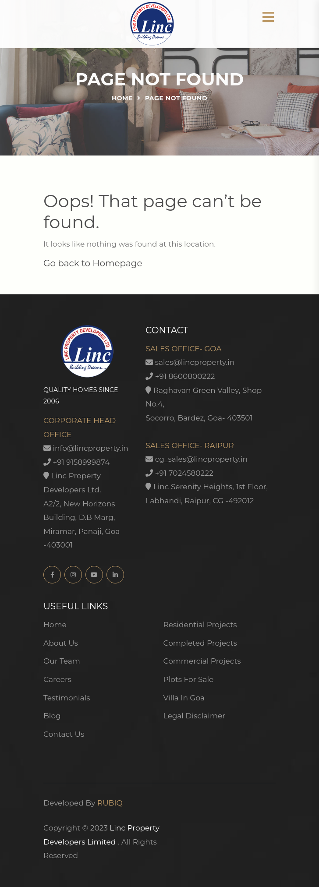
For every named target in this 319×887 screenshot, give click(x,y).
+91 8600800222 (180, 376)
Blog (52, 715)
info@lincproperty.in (85, 448)
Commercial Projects (202, 661)
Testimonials (66, 697)
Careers (57, 679)
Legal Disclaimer (194, 715)
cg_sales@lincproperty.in (196, 459)
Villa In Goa (184, 697)
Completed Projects (200, 643)
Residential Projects (200, 624)
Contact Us (63, 734)
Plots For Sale (188, 679)
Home (122, 98)
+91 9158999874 (76, 462)
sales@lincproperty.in (189, 362)
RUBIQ (110, 803)
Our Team (61, 661)
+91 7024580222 (179, 473)
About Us (60, 643)
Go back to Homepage (92, 263)
